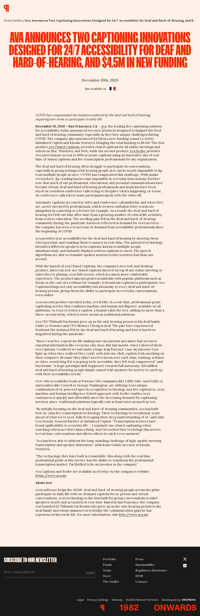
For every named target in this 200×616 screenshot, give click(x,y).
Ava (103, 126)
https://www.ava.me (51, 476)
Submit (91, 573)
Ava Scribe (138, 151)
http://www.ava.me (134, 515)
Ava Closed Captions (64, 147)
